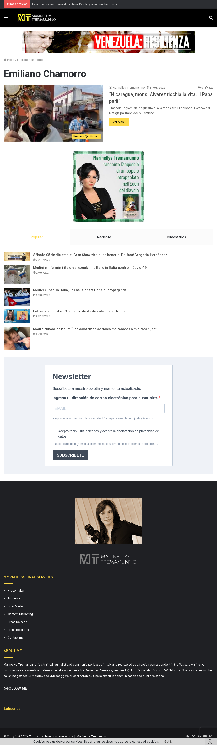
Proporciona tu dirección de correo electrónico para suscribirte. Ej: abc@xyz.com (104, 418)
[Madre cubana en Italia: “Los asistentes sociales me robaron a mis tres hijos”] (17, 338)
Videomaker (16, 590)
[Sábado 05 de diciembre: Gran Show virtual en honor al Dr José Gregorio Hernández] (17, 256)
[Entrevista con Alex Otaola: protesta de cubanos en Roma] (17, 316)
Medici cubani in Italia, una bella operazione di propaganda (80, 290)
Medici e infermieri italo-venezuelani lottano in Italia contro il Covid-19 (90, 268)
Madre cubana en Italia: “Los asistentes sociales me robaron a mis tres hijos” (95, 329)
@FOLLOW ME (15, 688)
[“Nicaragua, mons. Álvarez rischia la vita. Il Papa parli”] (53, 113)
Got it (168, 741)
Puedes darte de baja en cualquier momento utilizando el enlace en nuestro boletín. (105, 444)
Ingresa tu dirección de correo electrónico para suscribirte (106, 398)
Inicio (9, 60)
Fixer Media (15, 606)
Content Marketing (20, 614)
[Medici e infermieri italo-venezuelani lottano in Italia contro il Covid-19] (17, 274)
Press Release (17, 622)
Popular (37, 237)
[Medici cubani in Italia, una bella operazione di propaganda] (17, 297)
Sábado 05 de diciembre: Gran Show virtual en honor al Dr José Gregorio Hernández (100, 255)
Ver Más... (119, 122)
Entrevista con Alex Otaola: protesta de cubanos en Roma (79, 311)
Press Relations (18, 629)
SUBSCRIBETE (70, 455)
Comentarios (176, 237)
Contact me (15, 637)
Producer (14, 598)
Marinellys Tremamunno (129, 87)
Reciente (104, 237)
